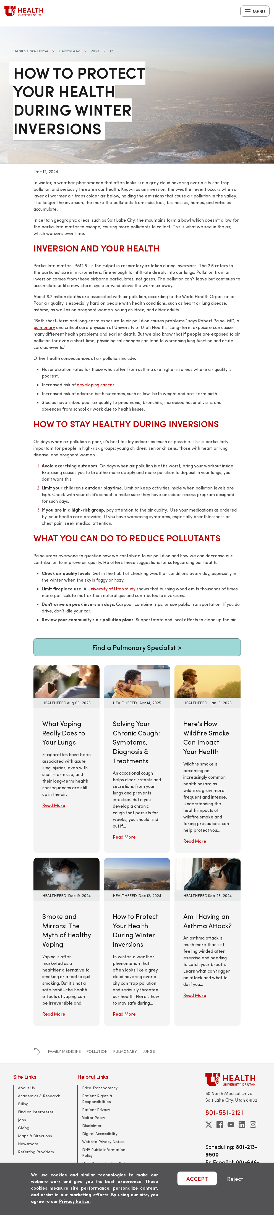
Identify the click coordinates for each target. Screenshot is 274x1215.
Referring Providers (36, 1151)
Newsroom (28, 1143)
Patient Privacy (96, 1109)
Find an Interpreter (35, 1111)
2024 (95, 50)
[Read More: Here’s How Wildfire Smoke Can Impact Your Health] (207, 680)
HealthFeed (69, 50)
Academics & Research (39, 1095)
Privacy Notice (74, 1201)
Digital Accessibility (100, 1133)
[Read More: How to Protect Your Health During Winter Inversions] (137, 873)
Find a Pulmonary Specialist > (137, 647)
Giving (23, 1127)
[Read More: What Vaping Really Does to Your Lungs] (66, 680)
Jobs (22, 1119)
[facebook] (219, 1124)
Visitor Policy (93, 1117)
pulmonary (44, 327)
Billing (23, 1103)
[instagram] (253, 1124)
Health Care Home (30, 50)
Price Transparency (100, 1087)
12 (111, 50)
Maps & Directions (35, 1135)
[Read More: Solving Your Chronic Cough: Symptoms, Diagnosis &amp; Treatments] (137, 680)
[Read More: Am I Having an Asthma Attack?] (207, 873)
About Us (26, 1087)
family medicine (64, 1051)
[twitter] (208, 1124)
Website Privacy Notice (103, 1141)
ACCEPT (197, 1178)
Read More (53, 805)
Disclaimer (91, 1125)
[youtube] (231, 1124)
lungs (148, 1051)
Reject (235, 1178)
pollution (97, 1051)
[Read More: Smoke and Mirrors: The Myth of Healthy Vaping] (66, 873)
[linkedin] (242, 1124)
